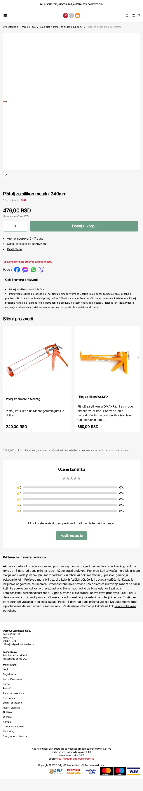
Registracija (9, 685)
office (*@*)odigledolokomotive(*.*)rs (74, 770)
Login (6, 681)
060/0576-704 (95, 4)
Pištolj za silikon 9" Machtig (23, 411)
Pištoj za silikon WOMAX (92, 408)
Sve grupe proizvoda (15, 748)
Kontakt (7, 733)
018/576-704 (65, 4)
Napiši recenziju (71, 547)
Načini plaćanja (11, 719)
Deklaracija (14, 261)
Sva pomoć (9, 709)
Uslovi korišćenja (12, 714)
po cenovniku (37, 255)
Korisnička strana (12, 690)
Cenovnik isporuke (14, 738)
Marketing (8, 743)
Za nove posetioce (13, 705)
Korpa (6, 695)
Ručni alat (44, 26)
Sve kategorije (10, 26)
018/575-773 (50, 4)
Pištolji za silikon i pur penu (67, 26)
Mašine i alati (29, 26)
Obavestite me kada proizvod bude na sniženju (28, 273)
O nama (7, 728)
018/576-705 (80, 4)
